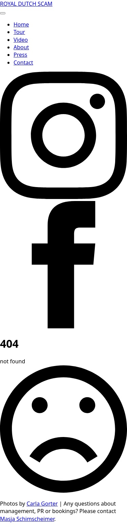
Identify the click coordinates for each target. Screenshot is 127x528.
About (21, 47)
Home (21, 24)
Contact (23, 62)
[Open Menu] (2, 13)
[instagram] (63, 197)
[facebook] (63, 326)
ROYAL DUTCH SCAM (26, 3)
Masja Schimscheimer (27, 519)
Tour (19, 32)
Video (21, 39)
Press (20, 54)
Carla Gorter (42, 503)
